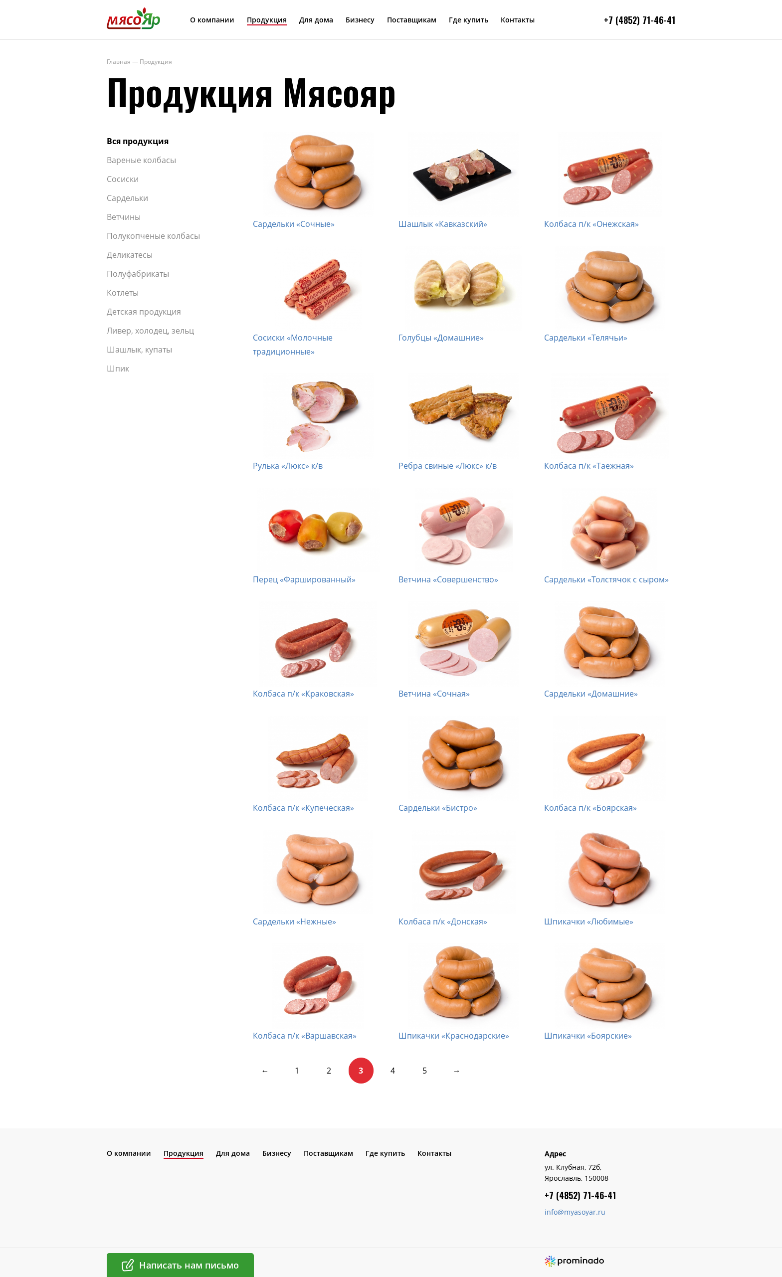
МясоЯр (133, 17)
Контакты (518, 19)
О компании (212, 19)
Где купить (468, 19)
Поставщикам (411, 19)
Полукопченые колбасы (153, 235)
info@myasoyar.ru (575, 1212)
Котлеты (123, 292)
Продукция (267, 19)
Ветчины (124, 216)
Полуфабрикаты (138, 273)
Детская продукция (144, 311)
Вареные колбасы (141, 160)
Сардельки (127, 197)
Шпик (118, 368)
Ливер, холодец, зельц (150, 330)
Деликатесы (130, 254)
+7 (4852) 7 (625, 19)
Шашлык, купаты (139, 349)
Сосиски (123, 179)
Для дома (316, 19)
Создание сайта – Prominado (574, 1261)
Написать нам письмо (189, 1265)
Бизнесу (360, 19)
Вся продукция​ (138, 141)
